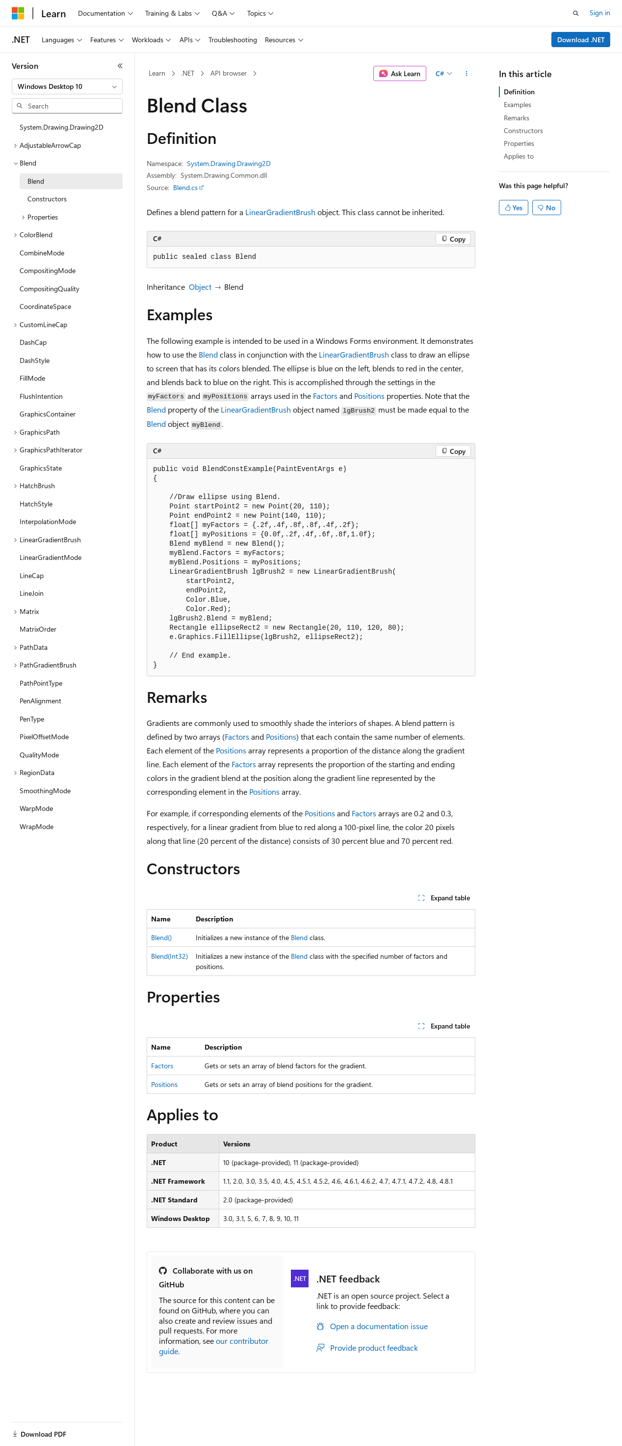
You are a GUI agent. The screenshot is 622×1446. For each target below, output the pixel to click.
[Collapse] (120, 66)
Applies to (519, 156)
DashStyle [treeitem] (35, 360)
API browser (228, 73)
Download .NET (581, 39)
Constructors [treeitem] (47, 198)
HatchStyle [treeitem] (36, 503)
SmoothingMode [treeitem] (45, 790)
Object (200, 286)
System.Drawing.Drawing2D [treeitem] (62, 127)
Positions (369, 395)
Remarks (516, 117)
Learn (157, 73)
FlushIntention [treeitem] (41, 396)
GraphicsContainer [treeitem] (48, 413)
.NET (187, 73)
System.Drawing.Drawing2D (229, 163)
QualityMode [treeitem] (39, 754)
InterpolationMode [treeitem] (48, 521)
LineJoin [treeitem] (32, 593)
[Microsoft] (18, 13)
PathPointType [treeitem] (41, 683)
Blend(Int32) (169, 956)
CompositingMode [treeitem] (48, 270)
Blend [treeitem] (35, 181)
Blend (208, 354)
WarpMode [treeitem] (36, 808)
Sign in (600, 12)
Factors (325, 395)
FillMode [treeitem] (32, 378)
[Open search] (576, 13)
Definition (519, 91)
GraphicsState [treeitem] (41, 468)
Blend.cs (185, 187)
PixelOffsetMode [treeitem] (44, 736)
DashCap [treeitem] (33, 342)
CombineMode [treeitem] (42, 252)
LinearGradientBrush (280, 212)
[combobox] (67, 86)
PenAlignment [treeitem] (40, 700)
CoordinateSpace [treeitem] (45, 306)
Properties (519, 143)
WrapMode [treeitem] (36, 826)
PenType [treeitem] (32, 718)
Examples (517, 104)
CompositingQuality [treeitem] (49, 288)
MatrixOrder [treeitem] (38, 629)
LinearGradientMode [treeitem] (50, 557)
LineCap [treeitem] (32, 575)
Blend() (161, 937)
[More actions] (466, 74)
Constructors (523, 130)
